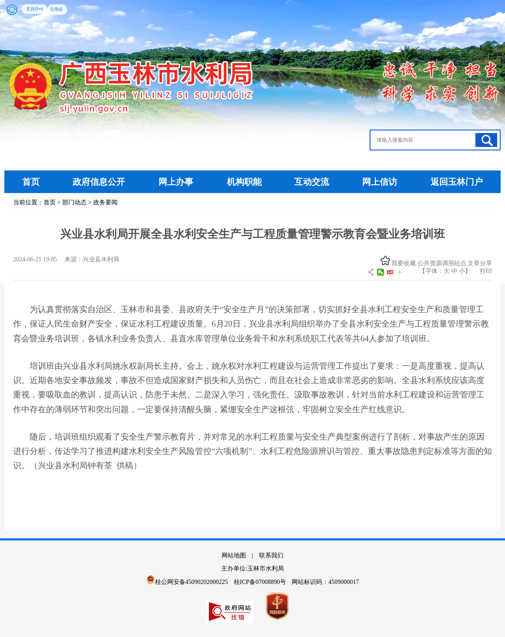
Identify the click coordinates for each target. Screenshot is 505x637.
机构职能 (244, 182)
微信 (380, 272)
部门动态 (74, 202)
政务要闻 (105, 202)
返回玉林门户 (457, 182)
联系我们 (271, 555)
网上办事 (176, 182)
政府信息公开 (99, 182)
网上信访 (380, 182)
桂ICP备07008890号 (260, 582)
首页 (31, 182)
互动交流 (311, 182)
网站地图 (234, 555)
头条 (390, 272)
